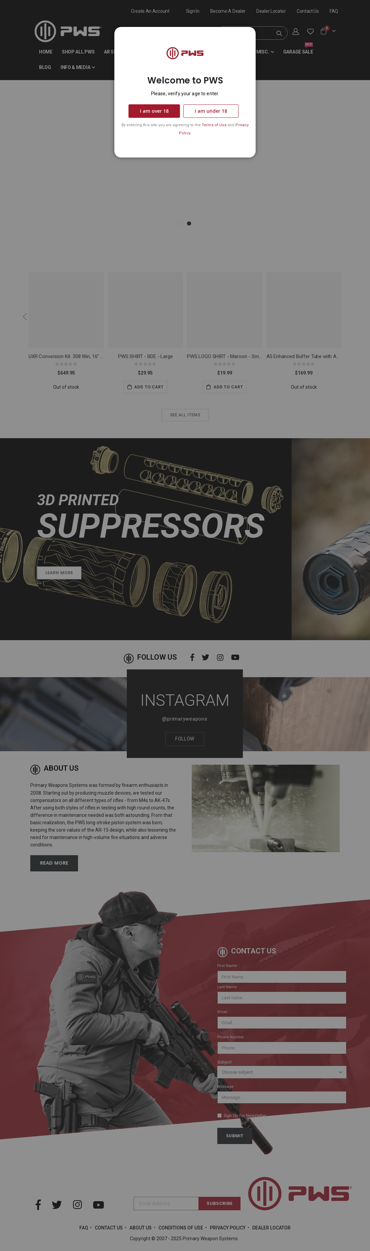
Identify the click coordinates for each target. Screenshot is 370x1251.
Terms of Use (214, 125)
